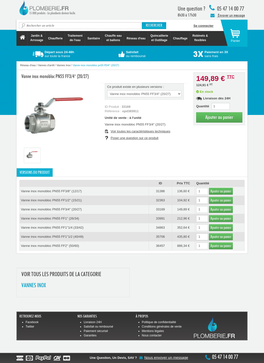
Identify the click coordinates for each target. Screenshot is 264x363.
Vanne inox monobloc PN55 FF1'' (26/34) (50, 218)
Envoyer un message (227, 15)
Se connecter (203, 26)
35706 (160, 236)
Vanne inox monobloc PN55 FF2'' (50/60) (50, 246)
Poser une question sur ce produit (134, 138)
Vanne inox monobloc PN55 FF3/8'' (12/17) (51, 191)
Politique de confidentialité (159, 322)
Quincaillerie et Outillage (159, 38)
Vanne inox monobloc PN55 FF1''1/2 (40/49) (52, 236)
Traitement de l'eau (75, 38)
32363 (160, 200)
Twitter (30, 326)
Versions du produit (35, 172)
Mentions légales (153, 331)
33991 (160, 218)
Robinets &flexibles (200, 38)
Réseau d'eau (136, 38)
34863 (160, 227)
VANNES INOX (33, 285)
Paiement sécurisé (96, 331)
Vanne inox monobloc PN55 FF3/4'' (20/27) (51, 209)
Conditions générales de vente (162, 326)
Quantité (202, 106)
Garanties (90, 335)
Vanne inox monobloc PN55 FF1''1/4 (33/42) (52, 227)
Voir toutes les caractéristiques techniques (140, 131)
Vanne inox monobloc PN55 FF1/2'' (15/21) (51, 200)
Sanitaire (94, 38)
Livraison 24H (93, 322)
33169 (160, 209)
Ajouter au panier (219, 117)
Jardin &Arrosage (36, 38)
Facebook (32, 322)
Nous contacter (152, 335)
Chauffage (180, 38)
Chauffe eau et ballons (113, 38)
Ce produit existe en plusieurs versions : (135, 87)
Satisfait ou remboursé (98, 326)
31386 (160, 191)
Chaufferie (55, 38)
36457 (160, 246)
